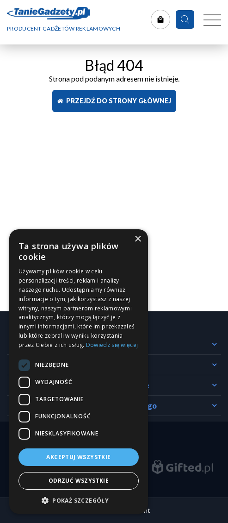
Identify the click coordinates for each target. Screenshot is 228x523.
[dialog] (78, 371)
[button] (78, 500)
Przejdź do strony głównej (114, 101)
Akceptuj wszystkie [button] (78, 457)
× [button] (137, 239)
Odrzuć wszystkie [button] (79, 481)
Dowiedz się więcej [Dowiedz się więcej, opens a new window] (112, 345)
